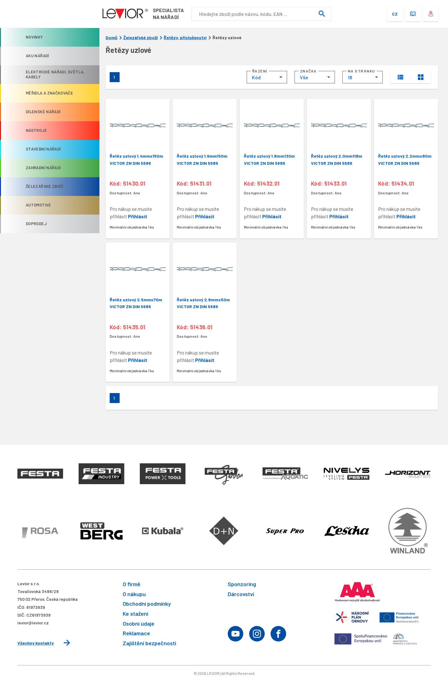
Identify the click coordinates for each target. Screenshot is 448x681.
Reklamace (136, 633)
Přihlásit (137, 216)
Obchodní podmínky (147, 603)
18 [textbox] (350, 77)
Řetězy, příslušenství (185, 37)
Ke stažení (135, 613)
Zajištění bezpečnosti (149, 643)
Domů (111, 37)
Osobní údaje (138, 623)
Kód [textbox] (256, 77)
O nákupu (134, 594)
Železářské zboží (140, 37)
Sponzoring (242, 584)
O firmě (131, 584)
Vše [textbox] (304, 77)
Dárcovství (241, 594)
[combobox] (267, 77)
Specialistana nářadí (170, 13)
